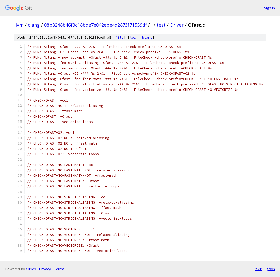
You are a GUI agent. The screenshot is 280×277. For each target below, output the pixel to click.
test (161, 25)
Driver (177, 25)
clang (34, 25)
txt (258, 269)
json (271, 269)
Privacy (45, 269)
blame (147, 37)
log (133, 37)
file (119, 37)
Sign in (269, 8)
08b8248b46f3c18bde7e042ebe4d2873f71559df (95, 25)
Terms (59, 269)
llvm (19, 25)
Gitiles (31, 269)
